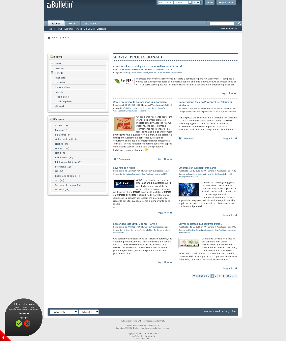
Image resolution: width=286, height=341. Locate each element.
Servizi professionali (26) (68, 184)
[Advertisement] (143, 46)
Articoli (56, 23)
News (59, 29)
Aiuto (210, 2)
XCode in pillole (63, 101)
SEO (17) (59, 180)
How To (78, 29)
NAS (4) (59, 171)
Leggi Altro (229, 93)
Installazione (176, 72)
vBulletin (127, 108)
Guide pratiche (163, 72)
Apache (142, 110)
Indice (52, 29)
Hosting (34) (61, 143)
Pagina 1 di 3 (202, 275)
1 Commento (123, 159)
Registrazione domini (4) (68, 175)
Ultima (232, 275)
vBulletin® (142, 325)
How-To (152, 72)
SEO (165, 174)
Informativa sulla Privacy (216, 311)
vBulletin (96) (62, 189)
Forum (72, 23)
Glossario (101, 29)
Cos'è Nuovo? (91, 23)
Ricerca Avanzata (229, 28)
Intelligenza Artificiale (188, 176)
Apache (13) (61, 125)
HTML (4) (60, 152)
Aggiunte (68, 29)
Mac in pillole (62, 96)
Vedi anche (23, 313)
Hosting (126, 72)
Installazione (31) (64, 157)
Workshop (60, 82)
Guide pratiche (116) (66, 139)
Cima (233, 311)
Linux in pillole (63, 87)
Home (55, 37)
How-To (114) (62, 148)
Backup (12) (61, 130)
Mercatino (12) (63, 166)
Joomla (59, 91)
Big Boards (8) (62, 134)
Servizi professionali (139, 72)
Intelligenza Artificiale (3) (68, 162)
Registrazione (226, 2)
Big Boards (89, 29)
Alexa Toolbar (143, 188)
